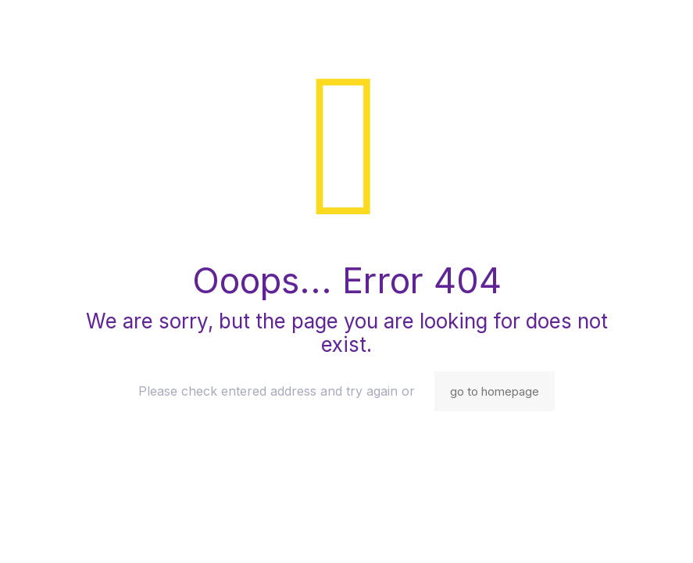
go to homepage (494, 391)
